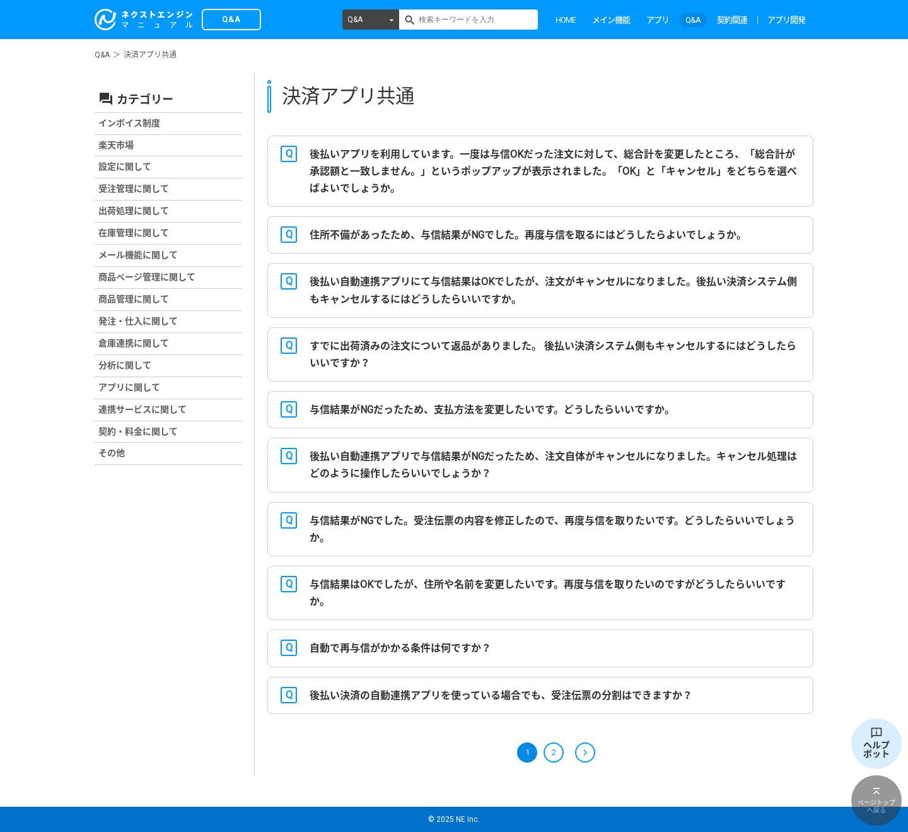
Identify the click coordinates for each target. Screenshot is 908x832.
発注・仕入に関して (138, 321)
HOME (566, 20)
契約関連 (732, 20)
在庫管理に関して (133, 233)
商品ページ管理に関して (146, 277)
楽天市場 (116, 145)
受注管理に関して (133, 189)
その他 (111, 453)
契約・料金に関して (138, 431)
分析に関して (124, 365)
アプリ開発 (786, 20)
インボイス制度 (129, 123)
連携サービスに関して (142, 409)
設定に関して (124, 166)
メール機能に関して (138, 255)
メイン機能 (611, 20)
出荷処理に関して (133, 211)
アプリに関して (129, 387)
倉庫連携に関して (133, 343)
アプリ (657, 20)
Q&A (355, 19)
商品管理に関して (133, 299)
